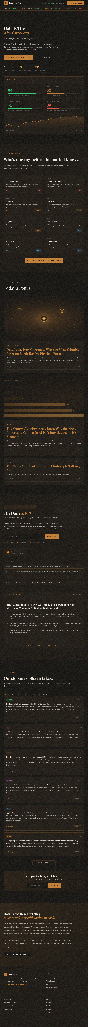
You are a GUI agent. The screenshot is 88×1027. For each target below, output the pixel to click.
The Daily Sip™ (51, 978)
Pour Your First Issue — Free (18, 57)
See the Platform (44, 57)
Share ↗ (77, 718)
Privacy (48, 1009)
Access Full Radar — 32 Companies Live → (44, 261)
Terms (48, 1013)
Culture (44, 694)
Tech (22, 694)
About (48, 999)
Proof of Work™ (51, 988)
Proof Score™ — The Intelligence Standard (70, 1023)
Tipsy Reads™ (51, 981)
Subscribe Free (76, 3)
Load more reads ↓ (44, 863)
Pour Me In (51, 536)
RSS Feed (49, 1006)
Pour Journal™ (9, 1009)
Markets (14, 694)
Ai (28, 694)
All (6, 694)
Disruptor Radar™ (10, 1003)
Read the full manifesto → (17, 954)
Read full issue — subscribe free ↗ (44, 645)
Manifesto (49, 1003)
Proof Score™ (8, 1006)
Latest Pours (50, 985)
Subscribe (55, 886)
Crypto (35, 694)
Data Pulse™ (8, 999)
